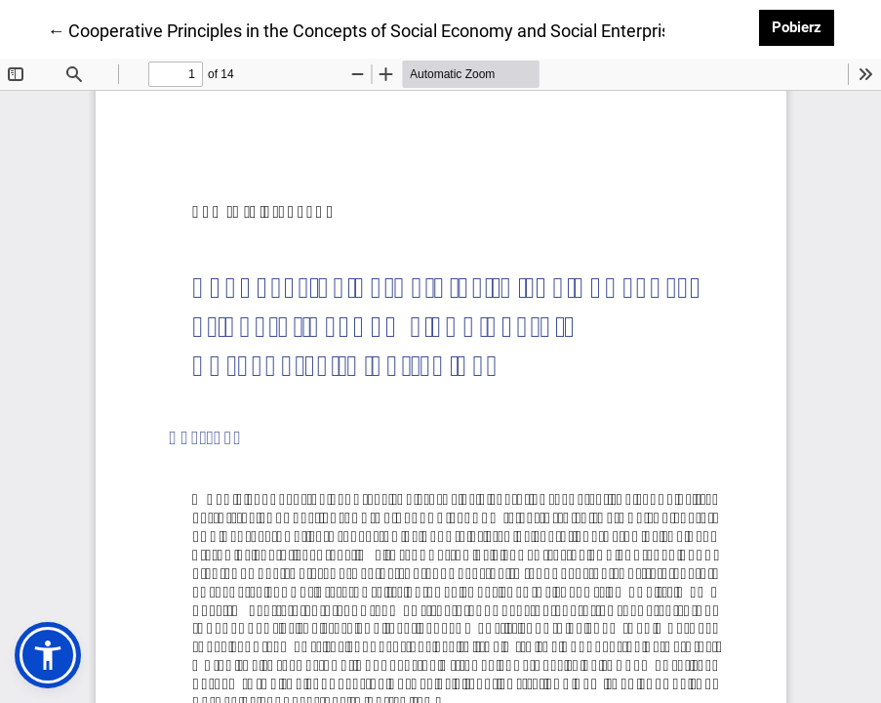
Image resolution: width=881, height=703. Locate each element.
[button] (48, 655)
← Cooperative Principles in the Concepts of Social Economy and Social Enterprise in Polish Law (416, 29)
